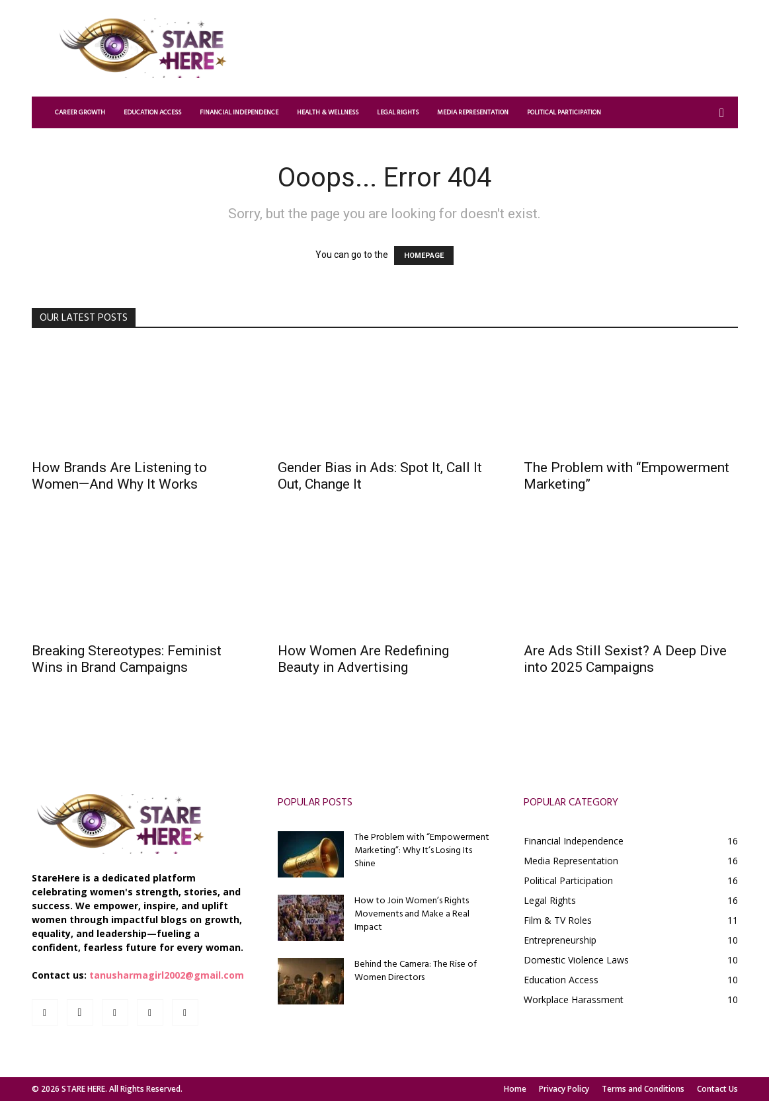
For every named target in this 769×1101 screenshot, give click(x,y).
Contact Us (717, 1088)
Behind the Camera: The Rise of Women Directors (415, 971)
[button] (722, 113)
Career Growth (80, 112)
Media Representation (472, 112)
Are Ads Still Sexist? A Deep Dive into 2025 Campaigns (625, 659)
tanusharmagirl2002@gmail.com (166, 975)
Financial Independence (239, 112)
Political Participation (564, 112)
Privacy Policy (564, 1088)
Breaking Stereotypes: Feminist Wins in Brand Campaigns (127, 659)
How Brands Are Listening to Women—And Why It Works (119, 476)
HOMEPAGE (424, 255)
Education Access (152, 112)
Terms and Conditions (643, 1088)
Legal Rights (398, 112)
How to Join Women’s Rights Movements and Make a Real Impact (411, 914)
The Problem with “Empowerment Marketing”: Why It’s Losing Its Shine (421, 851)
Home (515, 1088)
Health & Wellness (327, 112)
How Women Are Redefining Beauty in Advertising (363, 659)
